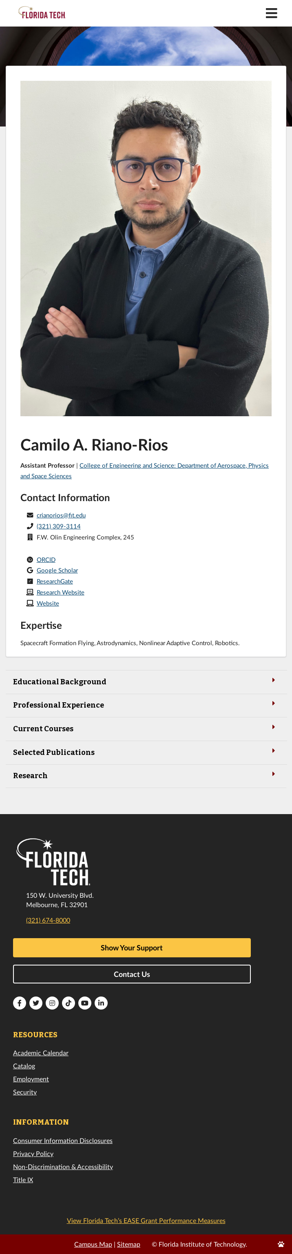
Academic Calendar (41, 1052)
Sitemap (128, 1244)
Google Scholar (57, 570)
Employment (31, 1079)
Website (48, 603)
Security (25, 1092)
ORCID (46, 559)
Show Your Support (132, 947)
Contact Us (132, 974)
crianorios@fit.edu (61, 515)
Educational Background (146, 681)
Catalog (24, 1066)
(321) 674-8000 (48, 920)
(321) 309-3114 (59, 526)
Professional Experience (146, 704)
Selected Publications (146, 752)
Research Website (60, 592)
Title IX (23, 1179)
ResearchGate (55, 581)
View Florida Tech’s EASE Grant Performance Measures (146, 1220)
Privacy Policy (33, 1153)
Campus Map (93, 1244)
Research (146, 775)
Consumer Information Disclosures (63, 1140)
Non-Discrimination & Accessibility (63, 1166)
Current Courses (146, 728)
